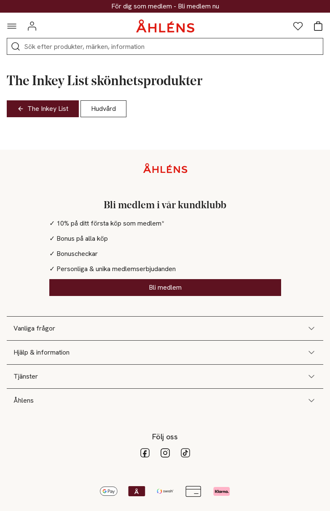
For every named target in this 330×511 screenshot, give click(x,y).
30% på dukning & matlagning (165, 6)
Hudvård (103, 108)
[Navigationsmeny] (12, 26)
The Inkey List (42, 108)
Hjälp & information (165, 352)
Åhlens (165, 400)
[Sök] (16, 46)
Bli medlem (165, 287)
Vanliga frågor (165, 328)
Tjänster (165, 376)
